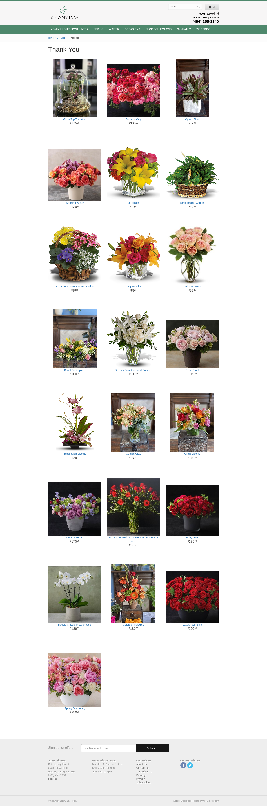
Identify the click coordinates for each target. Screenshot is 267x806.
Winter (114, 29)
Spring (98, 29)
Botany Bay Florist (63, 14)
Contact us (142, 767)
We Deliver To (144, 771)
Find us (52, 778)
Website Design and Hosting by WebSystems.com (196, 801)
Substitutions (143, 782)
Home (51, 38)
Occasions (132, 29)
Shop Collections (159, 29)
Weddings (203, 29)
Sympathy (184, 29)
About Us (141, 764)
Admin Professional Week (69, 29)
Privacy (140, 778)
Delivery (141, 775)
